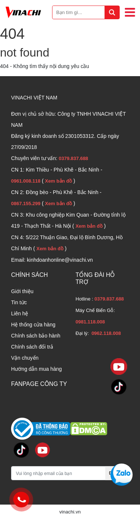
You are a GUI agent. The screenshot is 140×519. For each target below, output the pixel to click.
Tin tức (19, 302)
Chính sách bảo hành (35, 336)
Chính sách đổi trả (32, 347)
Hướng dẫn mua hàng (36, 369)
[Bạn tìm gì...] (85, 12)
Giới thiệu (22, 291)
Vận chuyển (24, 358)
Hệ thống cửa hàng (33, 325)
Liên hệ (19, 313)
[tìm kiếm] (112, 12)
